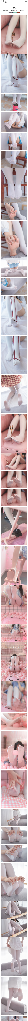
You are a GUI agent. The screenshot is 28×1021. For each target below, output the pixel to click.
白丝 (15, 12)
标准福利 (10, 12)
